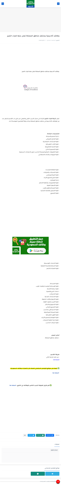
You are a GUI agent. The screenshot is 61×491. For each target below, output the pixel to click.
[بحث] (3, 3)
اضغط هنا (56, 360)
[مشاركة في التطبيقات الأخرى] (25, 435)
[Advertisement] (30, 20)
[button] (50, 435)
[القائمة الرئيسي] (58, 3)
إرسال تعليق (54, 450)
